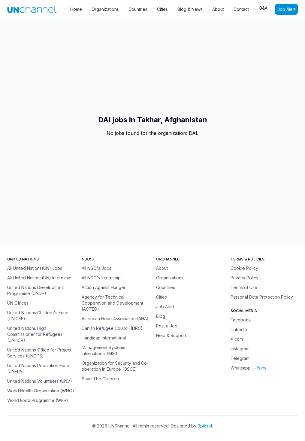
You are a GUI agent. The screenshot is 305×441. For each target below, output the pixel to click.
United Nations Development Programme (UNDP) (35, 290)
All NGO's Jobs (96, 268)
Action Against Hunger (103, 287)
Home (76, 9)
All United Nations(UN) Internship (39, 277)
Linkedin (239, 329)
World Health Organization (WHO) (40, 390)
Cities (162, 9)
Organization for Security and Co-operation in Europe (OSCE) (115, 366)
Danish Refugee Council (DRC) (112, 328)
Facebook (241, 319)
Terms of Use (244, 287)
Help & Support (171, 335)
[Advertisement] (152, 67)
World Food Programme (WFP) (37, 400)
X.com (237, 339)
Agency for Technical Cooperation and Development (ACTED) (112, 303)
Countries (137, 9)
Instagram (240, 348)
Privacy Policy (244, 277)
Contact (241, 9)
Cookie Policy (244, 268)
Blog (160, 316)
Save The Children (100, 378)
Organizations (105, 9)
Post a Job (166, 325)
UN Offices (18, 303)
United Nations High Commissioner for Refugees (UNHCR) (34, 334)
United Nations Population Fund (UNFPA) (38, 368)
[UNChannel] (32, 9)
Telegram (240, 358)
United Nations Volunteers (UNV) (39, 381)
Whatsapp (241, 367)
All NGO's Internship (101, 277)
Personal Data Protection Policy (262, 297)
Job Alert (286, 9)
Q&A (263, 8)
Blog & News (190, 9)
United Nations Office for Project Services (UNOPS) (39, 352)
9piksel (205, 425)
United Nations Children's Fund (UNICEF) (37, 315)
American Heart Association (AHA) (115, 318)
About (218, 9)
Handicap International (104, 337)
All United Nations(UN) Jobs (34, 268)
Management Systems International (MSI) (103, 350)
